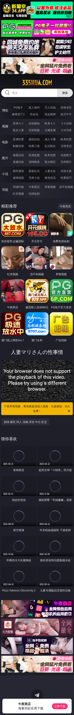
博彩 (5, 110)
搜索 (65, 93)
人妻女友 (50, 171)
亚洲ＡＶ (18, 123)
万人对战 (50, 107)
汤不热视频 (66, 187)
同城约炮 (18, 187)
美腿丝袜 (18, 162)
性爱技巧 (66, 178)
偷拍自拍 (34, 139)
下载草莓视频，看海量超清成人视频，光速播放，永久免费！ (37, 408)
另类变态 (66, 146)
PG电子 (18, 107)
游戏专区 (66, 107)
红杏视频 (18, 193)
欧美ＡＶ (50, 123)
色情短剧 (34, 193)
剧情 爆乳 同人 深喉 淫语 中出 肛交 (25, 422)
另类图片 (66, 162)
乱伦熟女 (50, 146)
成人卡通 (50, 139)
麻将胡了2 (18, 114)
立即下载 (59, 706)
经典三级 (34, 146)
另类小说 (34, 178)
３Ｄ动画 (66, 123)
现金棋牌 (50, 114)
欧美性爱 (66, 139)
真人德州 (34, 107)
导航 (5, 189)
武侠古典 (66, 171)
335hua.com (37, 83)
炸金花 (34, 114)
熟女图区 (50, 162)
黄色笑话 (50, 178)
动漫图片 (66, 155)
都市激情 (18, 171)
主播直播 (50, 130)
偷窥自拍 (18, 155)
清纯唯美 (34, 162)
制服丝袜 (18, 146)
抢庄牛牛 (66, 114)
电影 (5, 142)
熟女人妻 (18, 130)
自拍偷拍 (34, 123)
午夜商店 (34, 187)
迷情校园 (18, 178)
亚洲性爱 (18, 139)
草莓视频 (50, 187)
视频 (5, 126)
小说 (5, 174)
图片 (5, 158)
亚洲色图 (34, 155)
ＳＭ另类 (66, 130)
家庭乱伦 (34, 171)
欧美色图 (50, 155)
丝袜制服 (34, 130)
